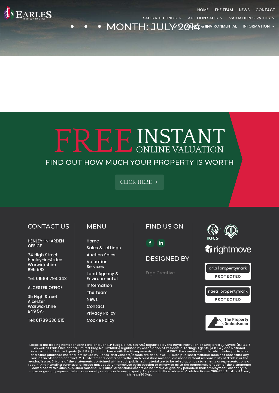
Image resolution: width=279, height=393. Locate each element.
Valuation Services (249, 18)
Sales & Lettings (160, 18)
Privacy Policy (101, 313)
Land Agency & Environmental (205, 26)
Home (202, 10)
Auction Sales (203, 18)
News (244, 10)
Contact (265, 10)
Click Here (136, 182)
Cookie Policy (100, 320)
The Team (223, 10)
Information (256, 26)
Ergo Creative (160, 273)
